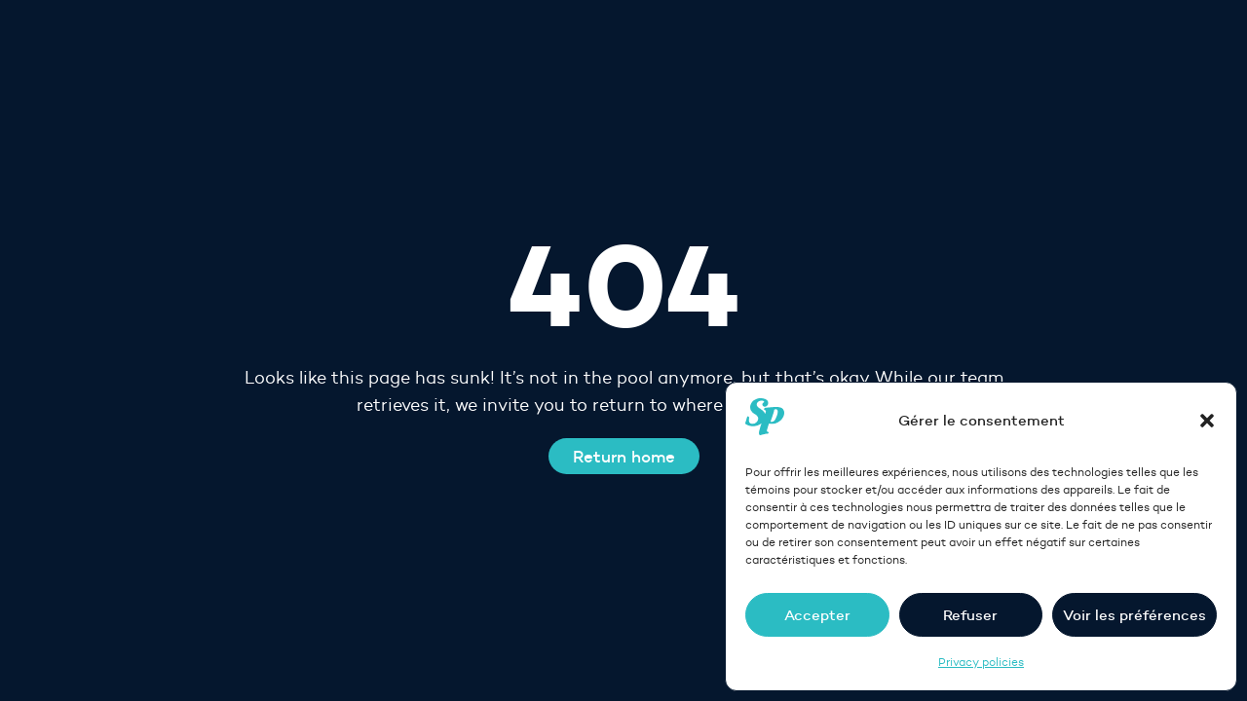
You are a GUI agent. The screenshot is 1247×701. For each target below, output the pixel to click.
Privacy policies (981, 661)
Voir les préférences (1134, 615)
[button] (1207, 420)
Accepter (817, 615)
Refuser (970, 615)
